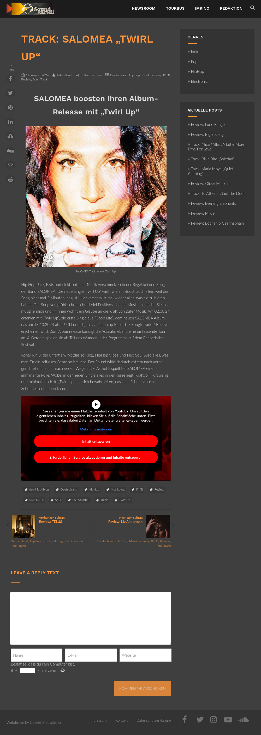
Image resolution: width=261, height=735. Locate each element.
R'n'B (166, 75)
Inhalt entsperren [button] (96, 441)
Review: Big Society (206, 134)
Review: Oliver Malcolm (209, 183)
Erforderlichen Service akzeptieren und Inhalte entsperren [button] (96, 457)
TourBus (175, 8)
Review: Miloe (201, 213)
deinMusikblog (39, 489)
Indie (193, 51)
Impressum (98, 720)
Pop (193, 61)
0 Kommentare (91, 75)
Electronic (198, 81)
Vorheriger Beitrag (51, 520)
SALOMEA (36, 500)
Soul (36, 79)
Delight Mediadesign (46, 722)
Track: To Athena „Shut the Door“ (217, 193)
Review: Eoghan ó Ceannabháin (216, 223)
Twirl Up (124, 500)
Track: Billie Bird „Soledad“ (211, 158)
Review (26, 79)
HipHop (134, 75)
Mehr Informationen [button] (96, 429)
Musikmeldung (151, 75)
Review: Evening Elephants (212, 203)
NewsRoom (144, 8)
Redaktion (231, 8)
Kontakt (121, 720)
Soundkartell (80, 500)
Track (44, 79)
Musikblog (117, 489)
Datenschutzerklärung (154, 720)
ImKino (202, 8)
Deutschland (118, 75)
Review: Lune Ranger (207, 124)
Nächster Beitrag (131, 520)
